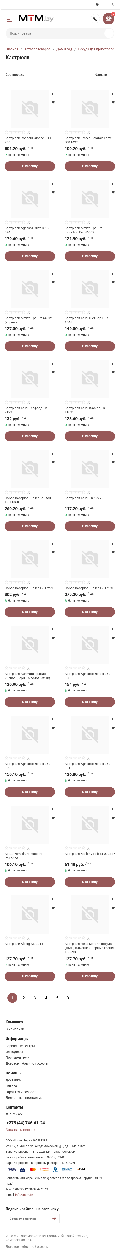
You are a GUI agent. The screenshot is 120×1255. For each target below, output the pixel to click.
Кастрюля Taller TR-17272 (84, 498)
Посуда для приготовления (99, 49)
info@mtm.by (24, 1194)
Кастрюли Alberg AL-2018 (24, 944)
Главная (12, 49)
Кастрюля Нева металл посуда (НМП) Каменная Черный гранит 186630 (90, 948)
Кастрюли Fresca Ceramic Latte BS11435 (88, 140)
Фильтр (101, 74)
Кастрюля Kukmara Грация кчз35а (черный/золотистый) (27, 676)
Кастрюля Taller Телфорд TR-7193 (26, 410)
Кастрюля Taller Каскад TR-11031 (85, 410)
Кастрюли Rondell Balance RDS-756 (28, 140)
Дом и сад (64, 49)
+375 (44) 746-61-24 (95, 18)
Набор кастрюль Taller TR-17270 (29, 588)
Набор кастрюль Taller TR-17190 (89, 588)
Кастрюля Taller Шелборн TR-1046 (87, 320)
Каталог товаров (37, 49)
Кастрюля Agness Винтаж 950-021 (88, 766)
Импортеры (14, 1052)
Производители (17, 1057)
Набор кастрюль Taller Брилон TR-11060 (28, 500)
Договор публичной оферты (27, 1063)
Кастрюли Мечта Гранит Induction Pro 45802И (83, 230)
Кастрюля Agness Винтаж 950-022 (28, 766)
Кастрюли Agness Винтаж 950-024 (28, 230)
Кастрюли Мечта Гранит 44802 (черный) (28, 320)
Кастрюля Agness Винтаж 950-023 (88, 676)
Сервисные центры (20, 1046)
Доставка (13, 1080)
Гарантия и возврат (21, 1092)
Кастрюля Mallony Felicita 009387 (90, 854)
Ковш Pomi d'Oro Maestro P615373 (23, 856)
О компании (15, 1029)
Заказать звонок (20, 1129)
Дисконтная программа (24, 1097)
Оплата (11, 1086)
